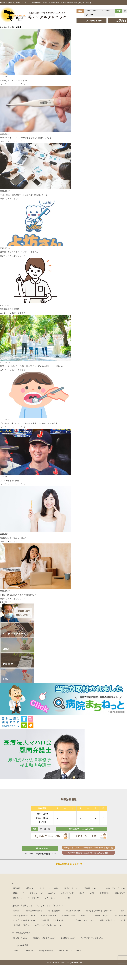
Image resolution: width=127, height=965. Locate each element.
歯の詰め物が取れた (34, 911)
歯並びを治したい (107, 920)
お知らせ (51, 893)
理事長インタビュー (93, 888)
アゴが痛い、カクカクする (83, 920)
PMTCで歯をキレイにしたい (92, 938)
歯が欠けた (85, 915)
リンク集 (66, 898)
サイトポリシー (51, 898)
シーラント (28, 951)
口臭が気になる (68, 915)
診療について (18, 893)
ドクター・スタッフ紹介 (49, 888)
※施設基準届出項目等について (68, 864)
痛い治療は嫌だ (54, 911)
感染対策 (29, 888)
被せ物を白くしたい (21, 925)
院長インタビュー (72, 888)
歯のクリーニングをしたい (44, 938)
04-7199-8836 (94, 20)
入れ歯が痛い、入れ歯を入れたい (54, 920)
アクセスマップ (36, 893)
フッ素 (16, 951)
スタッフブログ (67, 893)
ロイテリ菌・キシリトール (70, 951)
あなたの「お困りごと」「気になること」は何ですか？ (37, 905)
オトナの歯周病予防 (21, 933)
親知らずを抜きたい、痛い (24, 915)
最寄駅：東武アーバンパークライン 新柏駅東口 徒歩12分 (88, 848)
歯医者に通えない (102, 915)
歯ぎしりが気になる (49, 915)
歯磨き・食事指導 (46, 951)
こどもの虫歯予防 (20, 945)
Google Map (42, 848)
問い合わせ (17, 898)
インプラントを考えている (24, 920)
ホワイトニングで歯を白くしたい (48, 925)
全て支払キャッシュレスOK (81, 829)
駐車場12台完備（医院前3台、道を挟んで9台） (88, 853)
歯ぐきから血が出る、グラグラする (100, 911)
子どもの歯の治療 (73, 911)
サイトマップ (33, 898)
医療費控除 (104, 893)
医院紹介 (17, 888)
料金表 (82, 893)
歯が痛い (17, 911)
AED (92, 893)
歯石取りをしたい (20, 938)
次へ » (8, 602)
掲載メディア (119, 893)
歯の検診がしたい (68, 938)
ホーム (15, 883)
